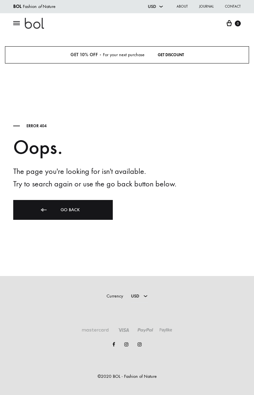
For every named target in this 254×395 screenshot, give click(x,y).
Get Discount (171, 55)
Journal (206, 6)
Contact (233, 6)
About (182, 6)
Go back (60, 210)
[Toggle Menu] (16, 23)
